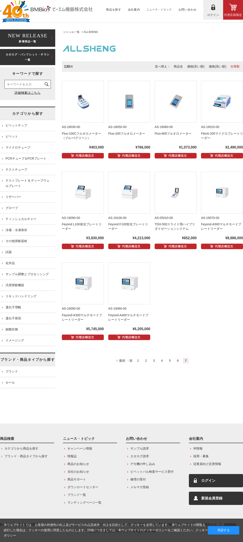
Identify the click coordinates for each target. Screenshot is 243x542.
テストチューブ (16, 169)
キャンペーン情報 (79, 448)
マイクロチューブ (18, 147)
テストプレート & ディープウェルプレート (27, 183)
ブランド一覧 (76, 495)
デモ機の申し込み (142, 464)
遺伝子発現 (13, 318)
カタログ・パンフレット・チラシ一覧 (27, 57)
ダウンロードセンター (82, 487)
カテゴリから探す (27, 113)
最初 (122, 360)
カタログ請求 (139, 456)
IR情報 (198, 448)
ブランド (12, 371)
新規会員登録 (211, 498)
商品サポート (76, 479)
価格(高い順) (217, 66)
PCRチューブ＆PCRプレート (26, 158)
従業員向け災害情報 (207, 464)
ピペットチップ (16, 125)
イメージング (15, 340)
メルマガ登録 (139, 487)
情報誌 (72, 456)
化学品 (10, 263)
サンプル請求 (139, 448)
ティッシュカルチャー (21, 219)
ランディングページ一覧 (84, 502)
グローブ (12, 208)
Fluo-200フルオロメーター (126, 133)
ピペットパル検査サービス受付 (152, 471)
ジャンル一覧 (71, 32)
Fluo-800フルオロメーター (173, 133)
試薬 (9, 252)
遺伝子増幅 (13, 307)
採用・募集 (201, 456)
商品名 (178, 66)
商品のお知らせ (78, 464)
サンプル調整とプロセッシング (27, 274)
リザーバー (13, 197)
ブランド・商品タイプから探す (27, 359)
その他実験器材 (16, 241)
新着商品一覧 (28, 37)
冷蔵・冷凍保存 (16, 230)
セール (10, 382)
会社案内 (196, 438)
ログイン (208, 480)
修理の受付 (138, 479)
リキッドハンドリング (21, 296)
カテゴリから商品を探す (21, 448)
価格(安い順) (196, 66)
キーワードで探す (27, 73)
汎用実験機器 (15, 285)
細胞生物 (12, 329)
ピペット (12, 136)
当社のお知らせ (78, 471)
